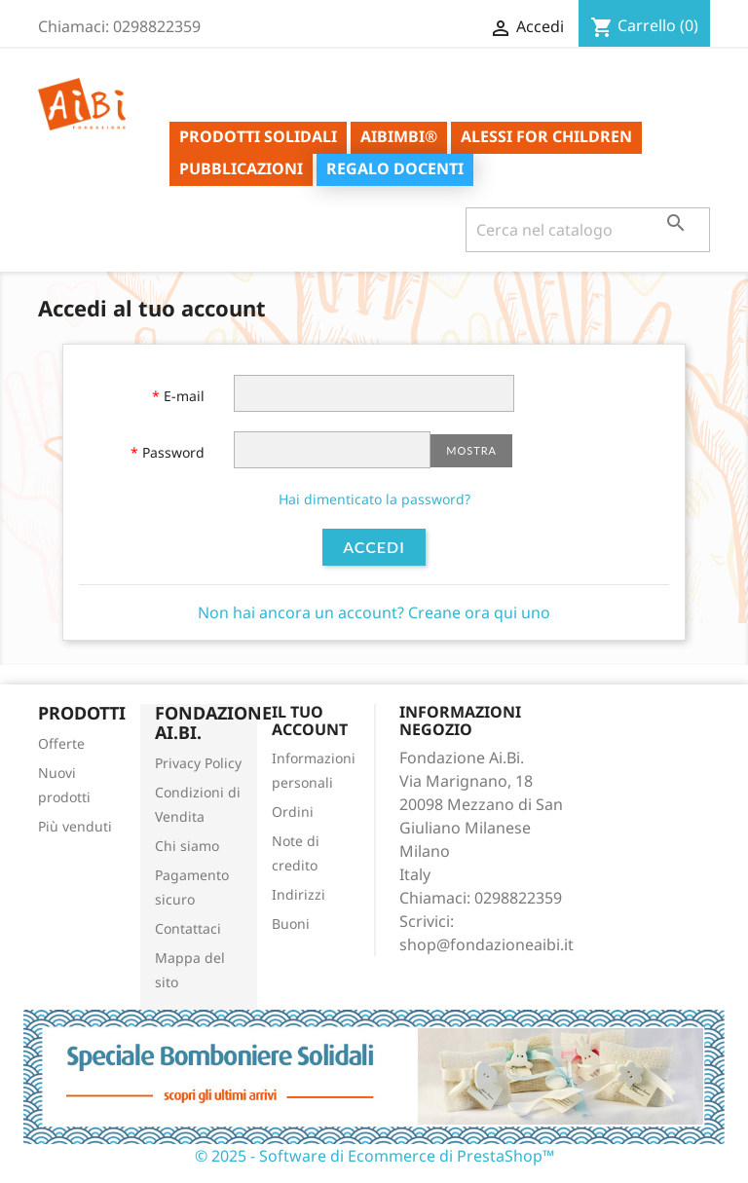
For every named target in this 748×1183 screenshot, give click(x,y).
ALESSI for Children (546, 136)
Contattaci (188, 928)
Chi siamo (187, 845)
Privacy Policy (198, 763)
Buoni (291, 923)
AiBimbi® (398, 136)
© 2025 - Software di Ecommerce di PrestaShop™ (374, 1155)
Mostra (471, 450)
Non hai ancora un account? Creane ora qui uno (374, 612)
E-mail (182, 396)
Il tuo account (310, 720)
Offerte (61, 743)
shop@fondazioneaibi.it (486, 944)
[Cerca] (588, 229)
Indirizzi (298, 894)
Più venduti (75, 826)
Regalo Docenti (395, 168)
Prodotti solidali (258, 136)
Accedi (374, 546)
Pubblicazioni (241, 168)
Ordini (293, 811)
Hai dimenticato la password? (374, 499)
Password (171, 452)
